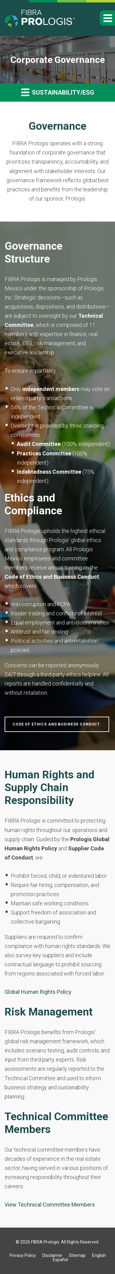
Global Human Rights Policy (38, 992)
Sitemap (77, 1255)
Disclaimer (52, 1255)
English (99, 1255)
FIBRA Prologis (45, 1242)
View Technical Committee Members (50, 1204)
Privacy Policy (23, 1255)
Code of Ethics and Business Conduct (57, 724)
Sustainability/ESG (57, 92)
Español (60, 1260)
